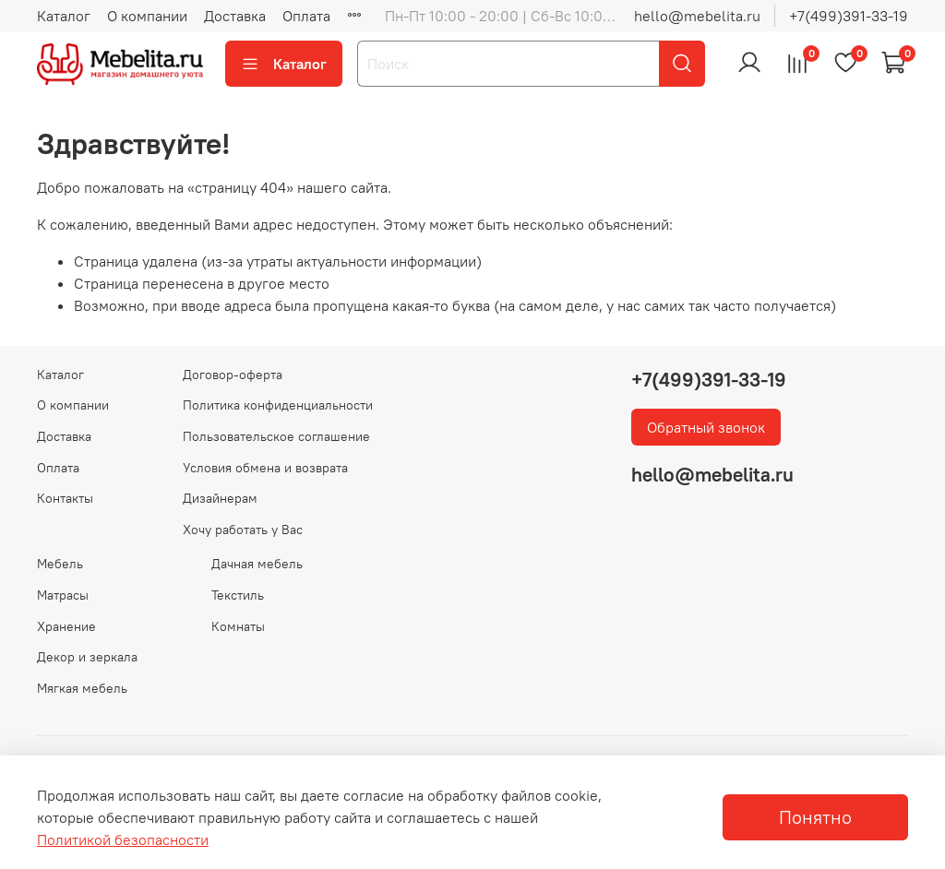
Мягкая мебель (82, 688)
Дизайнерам (220, 498)
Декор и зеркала (87, 657)
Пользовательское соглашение (276, 436)
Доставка (235, 15)
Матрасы (63, 595)
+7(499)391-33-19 (848, 15)
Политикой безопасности (123, 839)
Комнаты (238, 626)
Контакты (65, 498)
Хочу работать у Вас (243, 529)
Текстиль (237, 595)
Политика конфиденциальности (278, 405)
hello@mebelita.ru (697, 15)
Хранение (66, 626)
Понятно (815, 816)
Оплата (306, 15)
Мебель (60, 563)
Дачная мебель (257, 563)
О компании (147, 15)
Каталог (63, 15)
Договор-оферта (232, 374)
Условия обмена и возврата (265, 467)
